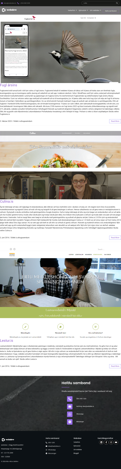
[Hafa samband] (111, 11)
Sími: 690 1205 (81, 399)
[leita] (98, 3)
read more (115, 121)
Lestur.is (6, 340)
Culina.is (6, 201)
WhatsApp (79, 414)
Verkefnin (72, 10)
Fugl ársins (8, 85)
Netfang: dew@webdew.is (85, 406)
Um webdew (95, 10)
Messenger (80, 421)
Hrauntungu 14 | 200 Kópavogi (11, 449)
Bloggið (76, 453)
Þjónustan (83, 10)
